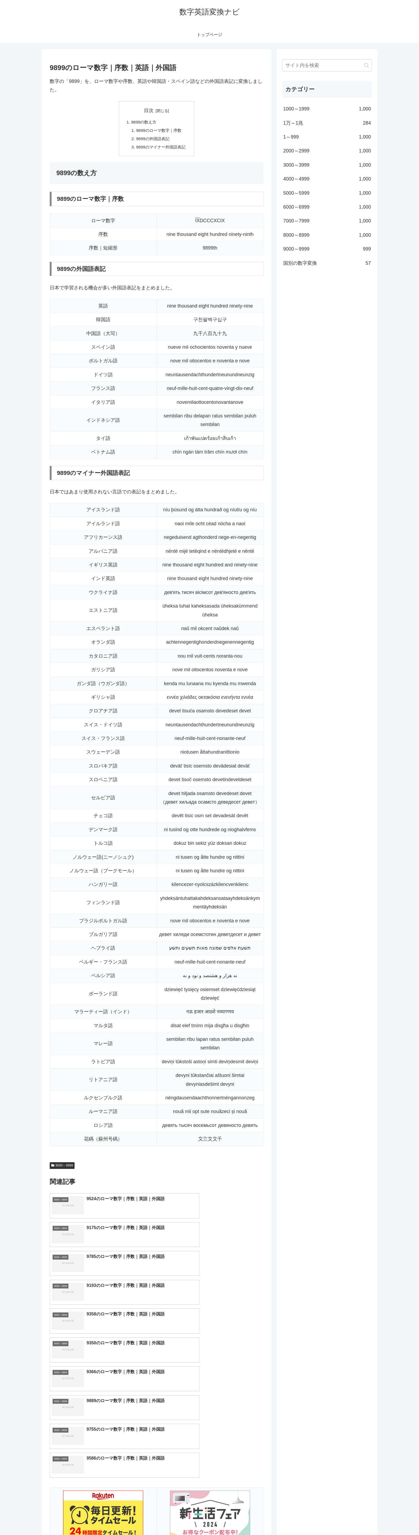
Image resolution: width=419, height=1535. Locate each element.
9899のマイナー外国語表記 (161, 148)
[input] (327, 65)
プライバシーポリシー (353, 1518)
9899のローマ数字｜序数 (159, 131)
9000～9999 (62, 1167)
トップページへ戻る (312, 1518)
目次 (149, 110)
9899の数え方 (143, 122)
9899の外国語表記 (152, 139)
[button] (366, 65)
